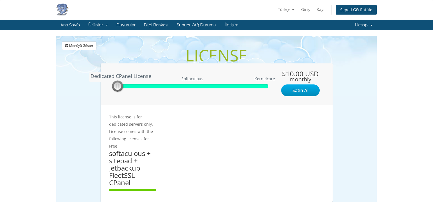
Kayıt (321, 9)
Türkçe (286, 9)
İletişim (231, 24)
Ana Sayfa (70, 24)
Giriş (305, 9)
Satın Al (300, 90)
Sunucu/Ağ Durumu (196, 24)
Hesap (364, 24)
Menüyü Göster (79, 45)
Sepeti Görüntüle (356, 9)
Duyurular (126, 24)
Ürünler (98, 24)
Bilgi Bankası (156, 24)
